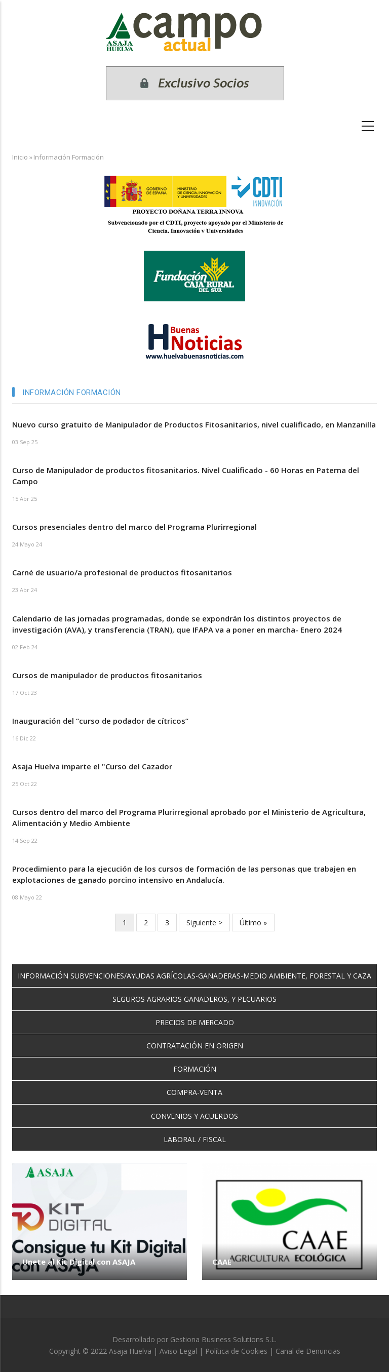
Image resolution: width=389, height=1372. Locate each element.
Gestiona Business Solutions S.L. (223, 1339)
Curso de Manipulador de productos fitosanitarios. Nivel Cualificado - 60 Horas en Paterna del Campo (185, 475)
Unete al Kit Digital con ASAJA (78, 1262)
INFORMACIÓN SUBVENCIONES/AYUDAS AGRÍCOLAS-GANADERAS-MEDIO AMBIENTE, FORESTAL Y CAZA (194, 976)
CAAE (221, 1262)
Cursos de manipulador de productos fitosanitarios (107, 675)
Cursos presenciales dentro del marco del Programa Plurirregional (134, 527)
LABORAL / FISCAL (195, 1139)
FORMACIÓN (194, 1069)
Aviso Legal (178, 1351)
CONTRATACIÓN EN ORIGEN (194, 1045)
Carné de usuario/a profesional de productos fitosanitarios (122, 572)
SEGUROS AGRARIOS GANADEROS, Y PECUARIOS (194, 999)
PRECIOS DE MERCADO (194, 1022)
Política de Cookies (236, 1351)
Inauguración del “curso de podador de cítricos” (100, 721)
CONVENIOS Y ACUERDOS (194, 1116)
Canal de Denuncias (308, 1351)
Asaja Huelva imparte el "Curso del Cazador (92, 766)
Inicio (20, 157)
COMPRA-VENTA (194, 1092)
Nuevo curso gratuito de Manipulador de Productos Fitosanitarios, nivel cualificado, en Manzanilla (194, 424)
